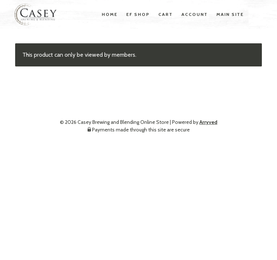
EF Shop (138, 14)
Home (110, 14)
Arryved (208, 122)
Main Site (230, 14)
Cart (165, 14)
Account (194, 14)
